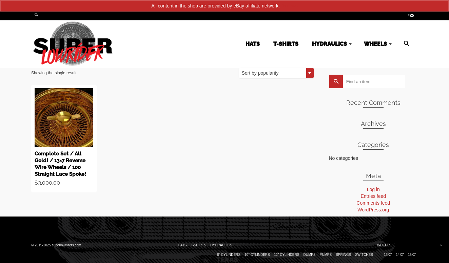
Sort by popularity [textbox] (260, 73)
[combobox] (276, 73)
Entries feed (373, 196)
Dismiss (289, 5)
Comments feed (373, 203)
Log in (373, 189)
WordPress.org (373, 209)
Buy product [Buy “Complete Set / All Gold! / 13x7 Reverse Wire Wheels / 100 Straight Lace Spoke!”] (64, 139)
